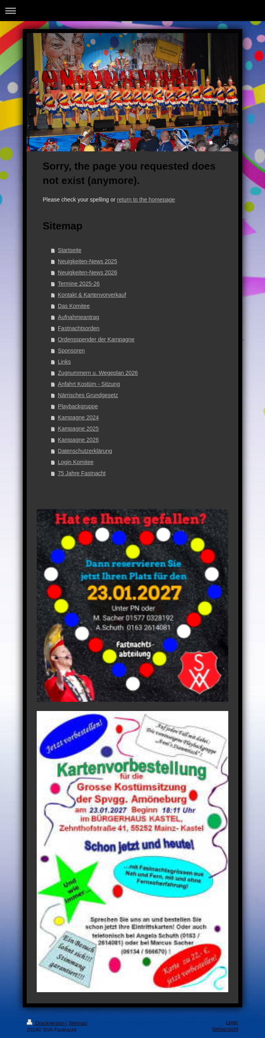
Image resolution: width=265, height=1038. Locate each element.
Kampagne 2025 (78, 428)
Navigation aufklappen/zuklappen (132, 10)
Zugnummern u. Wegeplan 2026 (98, 373)
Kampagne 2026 (78, 440)
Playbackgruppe (78, 406)
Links (64, 361)
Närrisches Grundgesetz (88, 395)
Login (232, 1022)
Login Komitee (76, 462)
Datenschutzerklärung (85, 451)
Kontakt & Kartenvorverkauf (92, 295)
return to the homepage (146, 199)
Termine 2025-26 (79, 283)
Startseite (69, 250)
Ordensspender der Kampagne (96, 339)
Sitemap (78, 1023)
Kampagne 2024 (78, 417)
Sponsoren (71, 350)
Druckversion (46, 1023)
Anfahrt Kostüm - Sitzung (89, 384)
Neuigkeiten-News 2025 (87, 261)
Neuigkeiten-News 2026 (87, 272)
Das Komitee (74, 306)
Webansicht (225, 1029)
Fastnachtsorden (78, 328)
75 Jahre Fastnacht (82, 473)
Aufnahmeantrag (78, 317)
